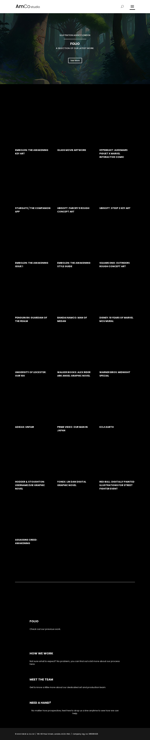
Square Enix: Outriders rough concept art (114, 264)
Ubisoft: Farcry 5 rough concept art (73, 209)
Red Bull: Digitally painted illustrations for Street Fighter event (116, 485)
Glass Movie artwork (71, 150)
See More (75, 60)
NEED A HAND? (40, 703)
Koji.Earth (106, 427)
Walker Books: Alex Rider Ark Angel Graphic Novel (73, 374)
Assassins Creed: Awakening (26, 541)
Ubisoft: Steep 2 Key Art (114, 208)
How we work (41, 653)
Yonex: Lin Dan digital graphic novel (71, 483)
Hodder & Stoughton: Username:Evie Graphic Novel (30, 485)
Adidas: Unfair (24, 427)
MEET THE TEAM (41, 679)
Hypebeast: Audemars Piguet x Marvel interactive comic (113, 153)
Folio (34, 621)
